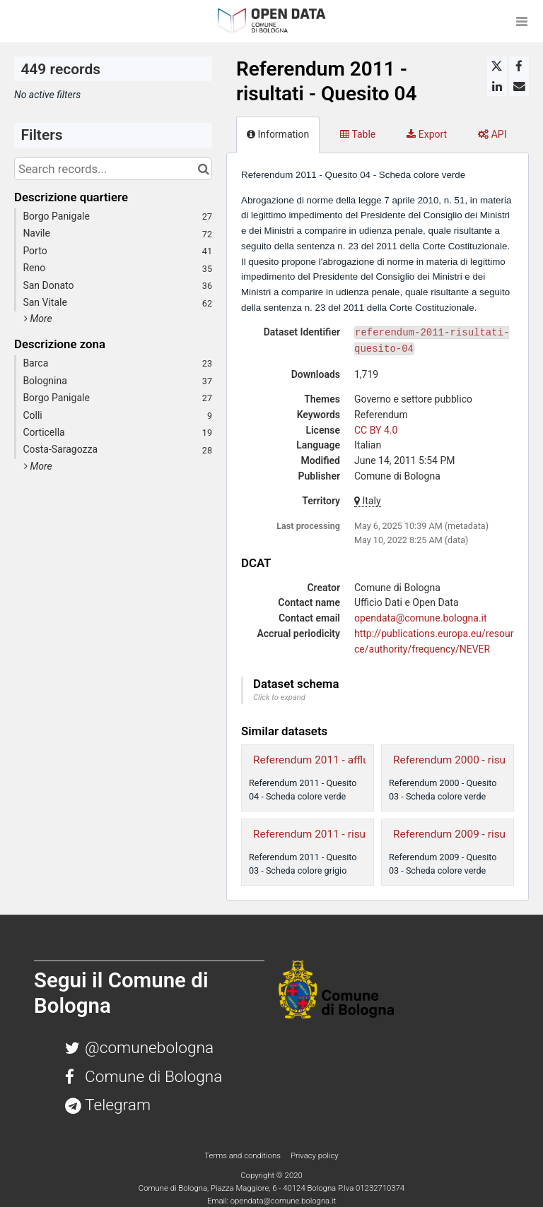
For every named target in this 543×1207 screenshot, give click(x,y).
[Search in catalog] (203, 168)
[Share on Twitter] (497, 66)
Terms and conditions (243, 1155)
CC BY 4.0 (375, 430)
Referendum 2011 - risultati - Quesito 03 (349, 834)
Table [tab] (357, 134)
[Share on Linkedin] (497, 86)
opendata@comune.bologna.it (420, 618)
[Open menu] (522, 21)
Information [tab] (278, 134)
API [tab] (492, 134)
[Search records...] (113, 168)
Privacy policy (315, 1155)
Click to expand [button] (279, 697)
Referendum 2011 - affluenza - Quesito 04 (352, 760)
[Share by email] (519, 86)
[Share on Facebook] (519, 66)
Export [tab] (427, 134)
